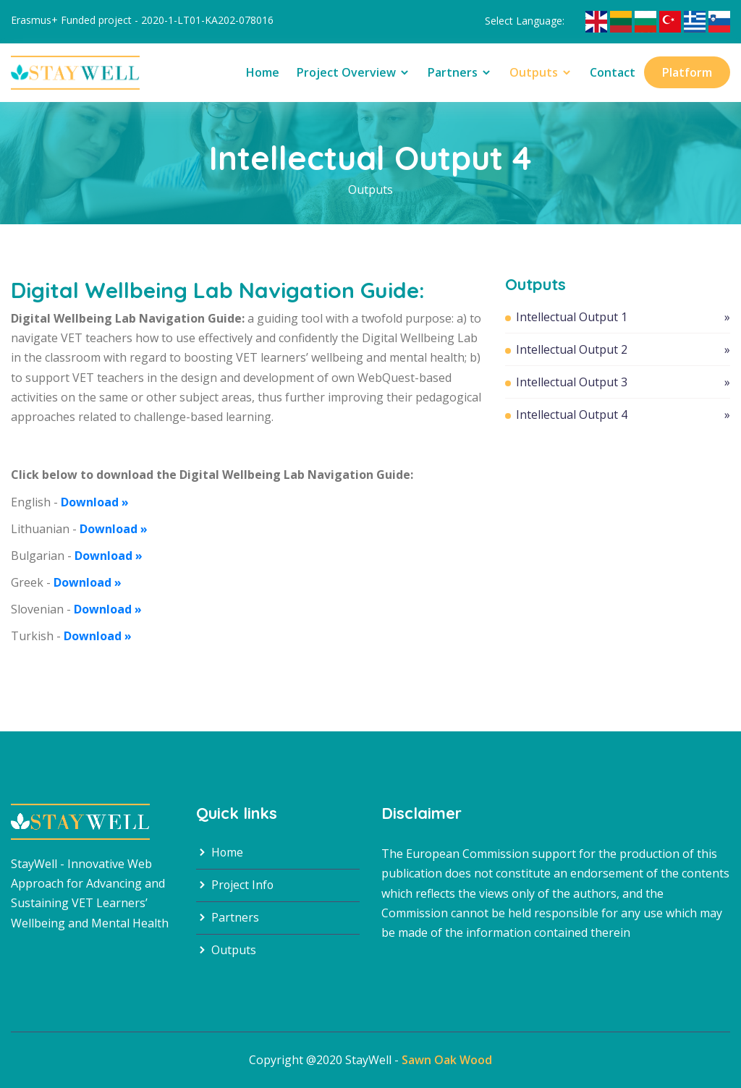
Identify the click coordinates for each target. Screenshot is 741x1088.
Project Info (235, 885)
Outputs (540, 72)
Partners (460, 72)
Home (262, 72)
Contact (612, 72)
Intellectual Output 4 (623, 414)
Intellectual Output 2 (623, 349)
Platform (687, 72)
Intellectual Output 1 (623, 317)
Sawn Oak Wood (447, 1060)
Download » (95, 502)
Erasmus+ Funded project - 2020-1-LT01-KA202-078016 (142, 20)
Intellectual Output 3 (623, 382)
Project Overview (353, 72)
